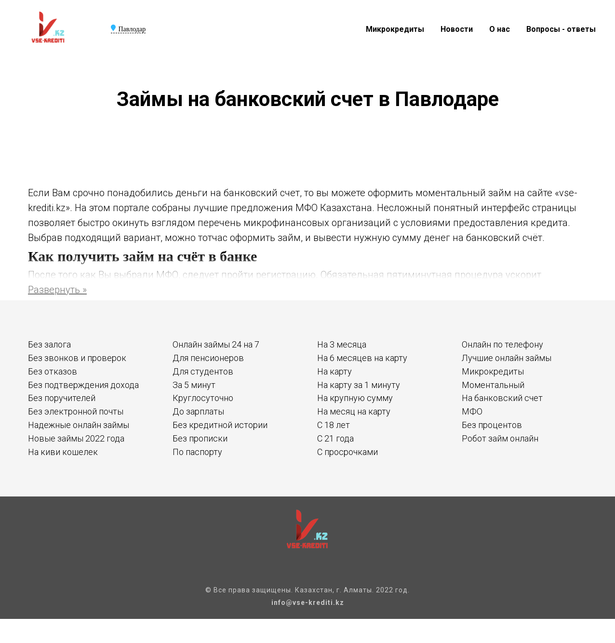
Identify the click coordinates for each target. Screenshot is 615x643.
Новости (457, 29)
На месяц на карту (353, 411)
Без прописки (200, 438)
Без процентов (492, 425)
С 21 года (335, 438)
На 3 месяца (341, 344)
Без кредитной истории (220, 425)
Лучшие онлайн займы (506, 358)
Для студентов (203, 371)
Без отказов (52, 371)
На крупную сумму (355, 398)
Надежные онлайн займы (78, 425)
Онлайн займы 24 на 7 (216, 344)
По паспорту (197, 452)
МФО (472, 411)
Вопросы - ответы (561, 29)
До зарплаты (198, 411)
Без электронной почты (75, 411)
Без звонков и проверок (77, 358)
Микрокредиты (395, 29)
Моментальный (493, 385)
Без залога (49, 344)
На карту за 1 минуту (358, 385)
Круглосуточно (203, 398)
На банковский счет (502, 398)
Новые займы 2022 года (76, 438)
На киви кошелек (63, 452)
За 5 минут (194, 385)
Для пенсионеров (208, 358)
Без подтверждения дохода (83, 385)
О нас (499, 29)
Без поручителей (61, 398)
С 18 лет (333, 425)
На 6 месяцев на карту (362, 358)
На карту (334, 371)
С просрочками (347, 452)
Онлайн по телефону (502, 344)
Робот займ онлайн (500, 438)
